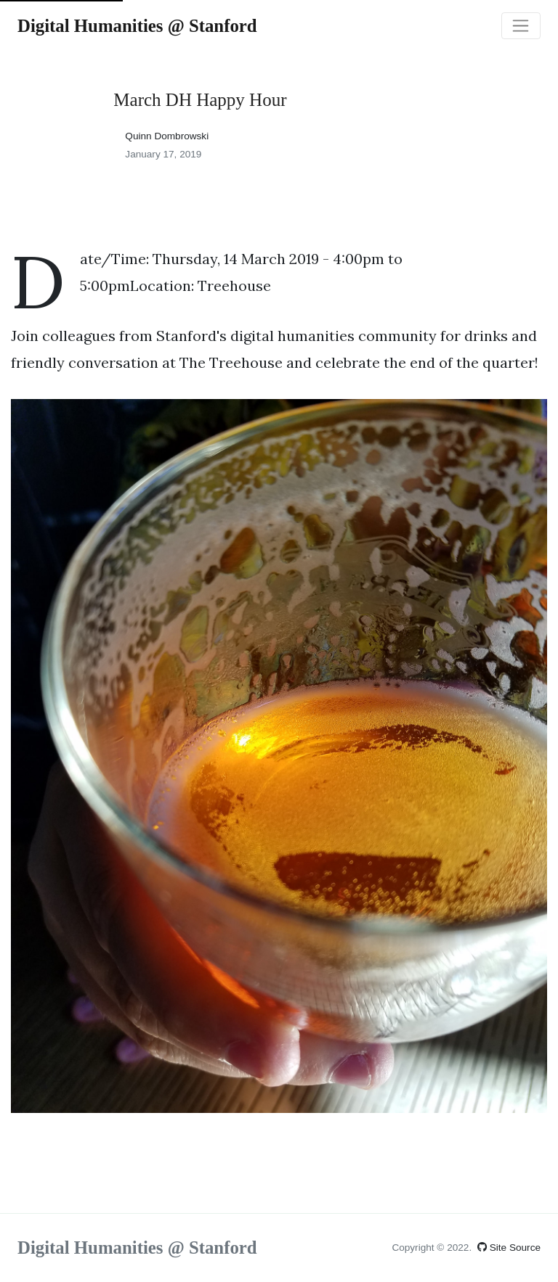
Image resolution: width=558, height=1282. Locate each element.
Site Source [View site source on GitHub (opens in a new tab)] (509, 1247)
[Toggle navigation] (521, 26)
